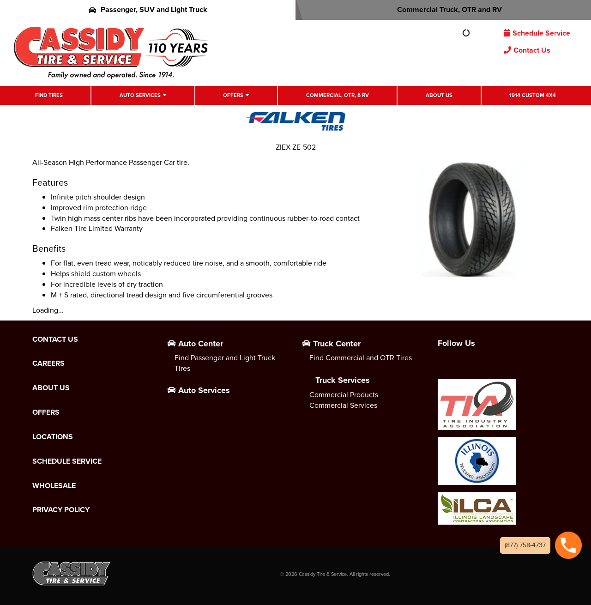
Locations (52, 437)
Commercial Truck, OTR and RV (443, 9)
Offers (233, 95)
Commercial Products (343, 394)
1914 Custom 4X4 (532, 95)
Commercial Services (343, 405)
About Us (439, 95)
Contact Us (527, 50)
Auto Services (140, 95)
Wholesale (54, 486)
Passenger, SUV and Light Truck (148, 9)
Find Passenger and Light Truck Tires (225, 363)
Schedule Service (537, 33)
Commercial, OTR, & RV (337, 95)
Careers (48, 363)
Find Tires (49, 95)
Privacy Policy (61, 510)
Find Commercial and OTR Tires (360, 357)
